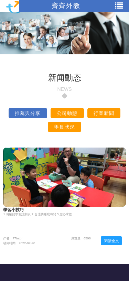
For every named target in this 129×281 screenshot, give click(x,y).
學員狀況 (64, 127)
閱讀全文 (111, 241)
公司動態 (67, 113)
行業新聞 (104, 113)
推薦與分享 (28, 113)
